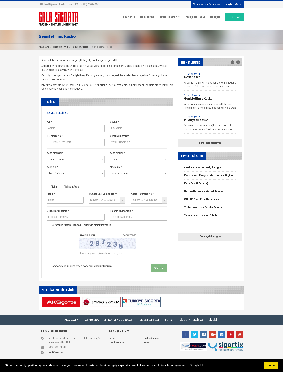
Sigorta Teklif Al (192, 320)
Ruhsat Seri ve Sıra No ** (103, 194)
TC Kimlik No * (54, 136)
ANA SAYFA (124, 16)
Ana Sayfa (44, 47)
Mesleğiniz (116, 167)
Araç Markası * (55, 153)
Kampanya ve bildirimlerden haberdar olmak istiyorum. (79, 266)
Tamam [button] (270, 365)
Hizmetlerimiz (60, 47)
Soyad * (114, 122)
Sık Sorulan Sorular (117, 320)
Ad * (49, 122)
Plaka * (51, 194)
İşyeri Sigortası (117, 343)
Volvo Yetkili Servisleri (206, 4)
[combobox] (76, 159)
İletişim (212, 16)
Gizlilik (215, 320)
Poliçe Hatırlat (192, 16)
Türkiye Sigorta (80, 47)
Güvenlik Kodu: (107, 235)
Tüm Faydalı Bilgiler (210, 236)
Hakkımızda (143, 16)
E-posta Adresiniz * (58, 211)
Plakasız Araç (69, 187)
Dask (146, 343)
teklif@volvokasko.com (60, 352)
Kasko (112, 338)
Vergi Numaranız (119, 136)
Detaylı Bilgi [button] (197, 365)
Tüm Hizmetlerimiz (210, 143)
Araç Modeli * (117, 153)
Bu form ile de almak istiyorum (79, 225)
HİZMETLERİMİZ (165, 16)
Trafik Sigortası (152, 338)
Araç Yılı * (52, 167)
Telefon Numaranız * (121, 211)
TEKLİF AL (233, 16)
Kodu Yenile (129, 235)
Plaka (52, 187)
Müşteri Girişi (233, 4)
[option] (210, 81)
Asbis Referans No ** (142, 194)
